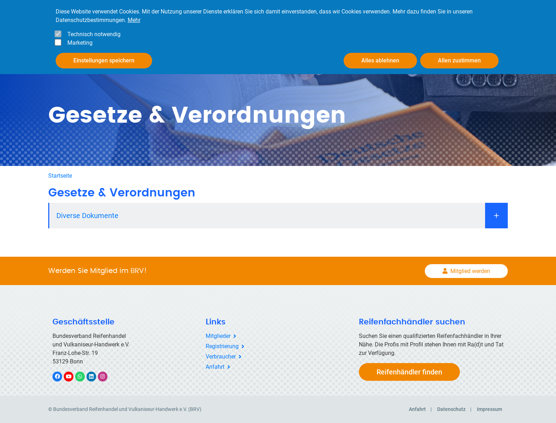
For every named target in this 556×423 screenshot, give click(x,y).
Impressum (489, 409)
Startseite (60, 175)
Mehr (134, 20)
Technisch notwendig (94, 34)
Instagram (106, 376)
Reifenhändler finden (409, 372)
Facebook (61, 376)
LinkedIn (95, 376)
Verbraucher (221, 356)
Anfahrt (215, 366)
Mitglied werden (470, 271)
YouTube (73, 376)
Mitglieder (218, 336)
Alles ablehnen (380, 60)
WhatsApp (83, 376)
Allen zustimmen (459, 60)
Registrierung (222, 346)
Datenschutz (451, 409)
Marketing (80, 42)
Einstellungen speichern (103, 60)
